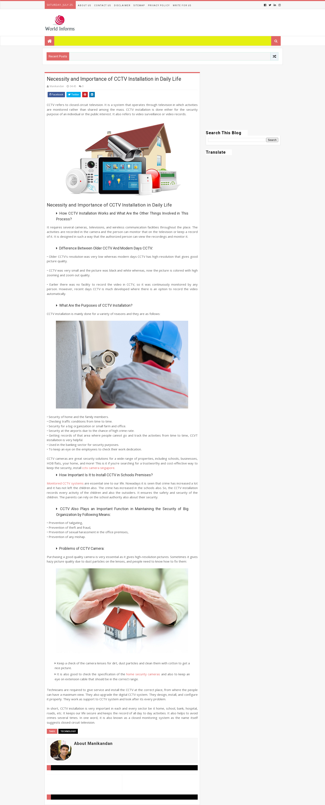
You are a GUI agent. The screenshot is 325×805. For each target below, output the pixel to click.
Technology (68, 731)
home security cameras (143, 674)
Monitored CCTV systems (65, 483)
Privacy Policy (159, 5)
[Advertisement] (243, 101)
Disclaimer (122, 5)
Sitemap (139, 5)
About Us (84, 5)
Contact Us (102, 5)
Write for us (182, 5)
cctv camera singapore (98, 468)
